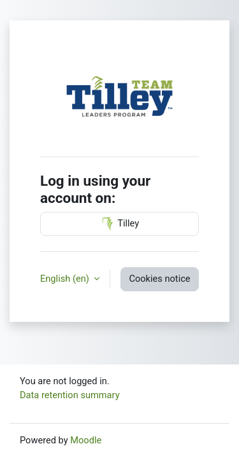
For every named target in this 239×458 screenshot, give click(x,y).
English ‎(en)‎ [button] (65, 278)
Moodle (85, 440)
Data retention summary (70, 395)
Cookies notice (159, 278)
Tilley (119, 224)
